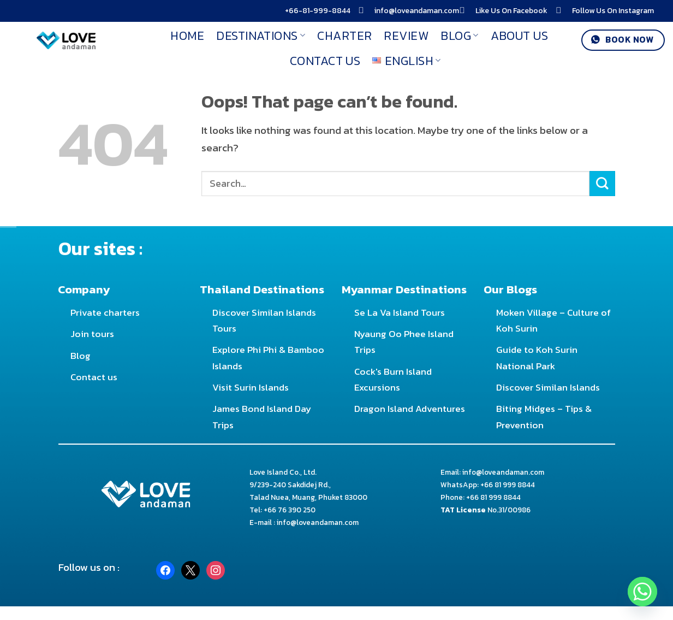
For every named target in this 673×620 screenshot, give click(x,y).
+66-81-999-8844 (317, 10)
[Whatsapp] (642, 591)
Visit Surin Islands (250, 387)
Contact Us (325, 60)
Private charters (105, 312)
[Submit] (602, 183)
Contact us (93, 377)
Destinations (260, 35)
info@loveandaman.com (416, 10)
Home (187, 35)
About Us (520, 35)
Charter (344, 35)
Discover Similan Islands (548, 387)
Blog (459, 35)
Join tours (92, 334)
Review (406, 35)
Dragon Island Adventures (409, 408)
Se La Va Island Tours (399, 312)
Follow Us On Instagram (613, 10)
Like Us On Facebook (511, 10)
